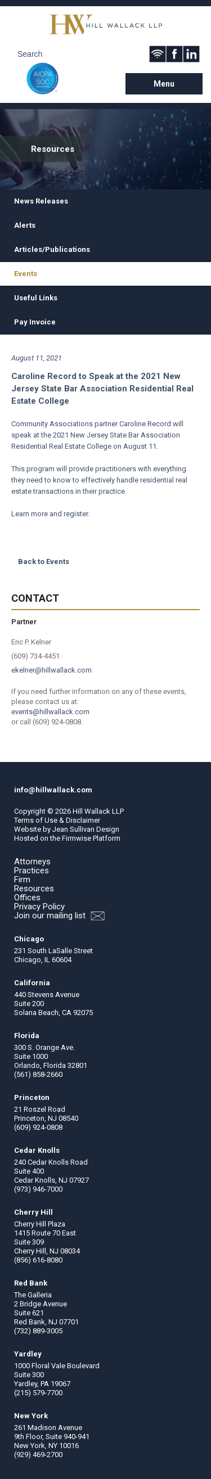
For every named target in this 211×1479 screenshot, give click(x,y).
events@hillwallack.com (50, 711)
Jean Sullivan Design (85, 829)
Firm (22, 879)
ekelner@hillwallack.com (51, 670)
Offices (27, 897)
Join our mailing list (59, 916)
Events (25, 273)
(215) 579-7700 (38, 1392)
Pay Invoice (35, 322)
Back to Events (43, 561)
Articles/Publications (52, 249)
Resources (34, 888)
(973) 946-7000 (38, 1189)
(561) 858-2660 (38, 1074)
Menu (164, 83)
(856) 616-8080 (38, 1260)
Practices (31, 870)
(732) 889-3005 (38, 1331)
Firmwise (76, 838)
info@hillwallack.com (53, 790)
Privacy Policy (39, 906)
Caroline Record (145, 424)
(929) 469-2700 (38, 1454)
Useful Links (35, 298)
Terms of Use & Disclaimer (57, 820)
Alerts (24, 225)
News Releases (41, 201)
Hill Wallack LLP (98, 811)
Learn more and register (49, 513)
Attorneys (32, 861)
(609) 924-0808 (38, 1127)
